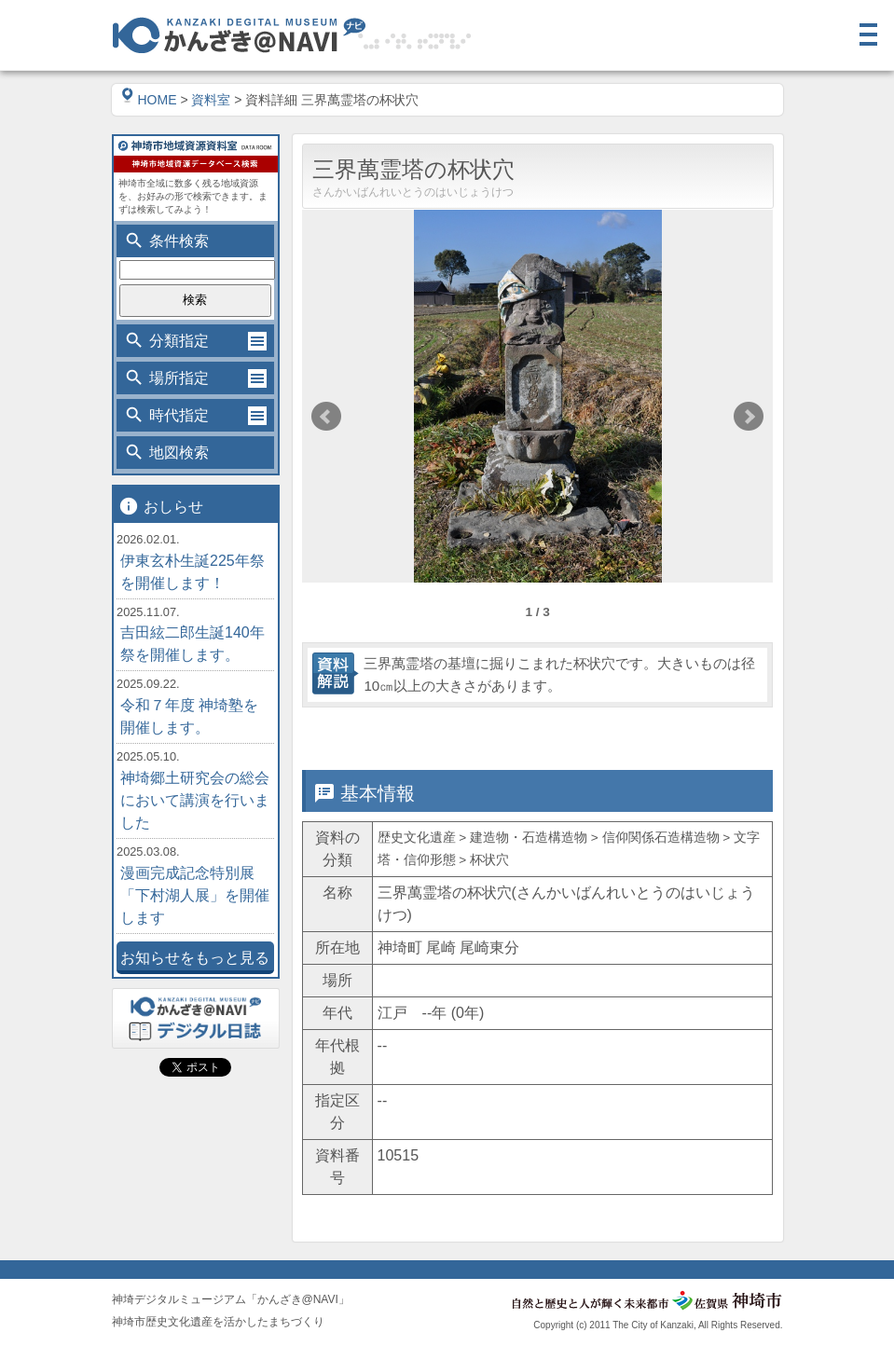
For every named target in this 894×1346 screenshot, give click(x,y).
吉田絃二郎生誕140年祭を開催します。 (192, 644)
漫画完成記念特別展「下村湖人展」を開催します (194, 895)
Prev (326, 417)
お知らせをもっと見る (194, 958)
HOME (149, 99)
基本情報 (360, 734)
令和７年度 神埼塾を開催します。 (189, 716)
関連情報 (713, 734)
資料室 (210, 99)
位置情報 (595, 734)
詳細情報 (478, 734)
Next (748, 417)
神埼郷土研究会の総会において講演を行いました (194, 800)
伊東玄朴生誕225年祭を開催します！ (192, 572)
